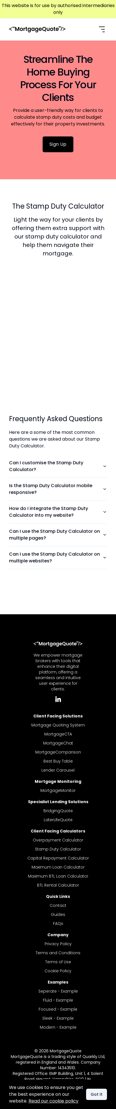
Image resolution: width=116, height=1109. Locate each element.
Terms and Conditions (58, 953)
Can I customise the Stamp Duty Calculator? (58, 466)
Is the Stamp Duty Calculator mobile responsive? (58, 489)
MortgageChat (58, 743)
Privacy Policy (58, 944)
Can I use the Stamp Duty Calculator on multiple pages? (58, 534)
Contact (58, 905)
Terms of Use (58, 962)
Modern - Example (58, 1027)
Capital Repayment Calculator (58, 858)
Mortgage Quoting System (58, 725)
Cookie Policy (58, 971)
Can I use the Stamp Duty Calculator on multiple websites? (58, 557)
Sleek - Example (58, 1018)
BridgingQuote (58, 811)
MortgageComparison (58, 752)
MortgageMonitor (58, 790)
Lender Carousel (58, 770)
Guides (58, 914)
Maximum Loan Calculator (58, 867)
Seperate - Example (58, 991)
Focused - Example (58, 1009)
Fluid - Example (58, 1000)
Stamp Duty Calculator (58, 849)
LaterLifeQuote (58, 820)
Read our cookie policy (53, 1101)
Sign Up (58, 144)
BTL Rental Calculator (58, 885)
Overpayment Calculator (58, 840)
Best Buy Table (58, 761)
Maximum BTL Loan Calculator (58, 876)
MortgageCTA (58, 734)
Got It (96, 1094)
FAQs (58, 923)
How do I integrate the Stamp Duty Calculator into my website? (58, 511)
